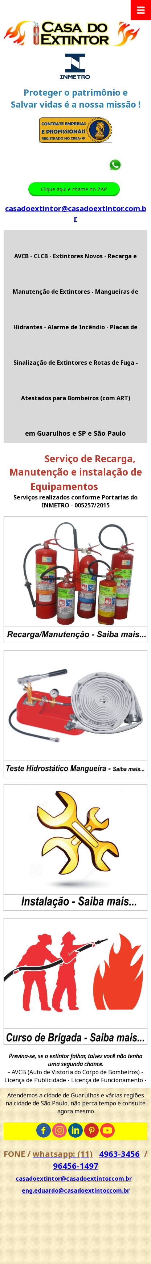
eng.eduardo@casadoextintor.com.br (76, 1190)
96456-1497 (75, 1165)
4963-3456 (119, 1153)
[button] (74, 189)
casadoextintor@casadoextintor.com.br (75, 213)
